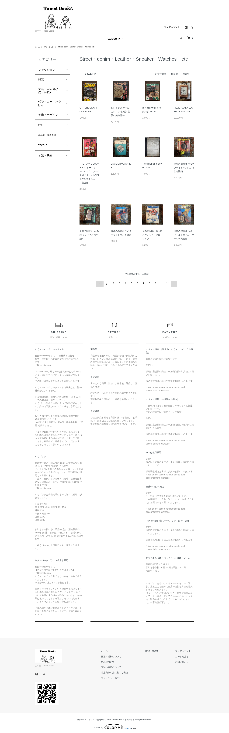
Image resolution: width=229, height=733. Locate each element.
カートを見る (185, 655)
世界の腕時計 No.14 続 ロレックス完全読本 (89, 235)
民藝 (41, 125)
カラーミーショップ (85, 718)
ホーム (38, 47)
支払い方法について (121, 666)
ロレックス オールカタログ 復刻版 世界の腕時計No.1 (120, 111)
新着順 (186, 74)
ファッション (51, 47)
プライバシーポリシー (122, 676)
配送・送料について (121, 655)
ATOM (161, 650)
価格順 (174, 74)
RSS (154, 650)
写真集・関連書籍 (49, 136)
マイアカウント (172, 27)
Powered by (114, 725)
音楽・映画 (45, 158)
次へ (172, 283)
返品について (117, 660)
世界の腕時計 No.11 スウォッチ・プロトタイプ (152, 235)
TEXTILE (44, 147)
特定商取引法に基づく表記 (124, 671)
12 (167, 283)
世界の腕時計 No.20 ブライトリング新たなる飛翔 (184, 168)
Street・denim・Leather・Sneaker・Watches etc (82, 47)
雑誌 (41, 79)
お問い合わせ (185, 660)
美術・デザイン (48, 114)
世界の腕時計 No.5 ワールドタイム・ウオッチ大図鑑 (184, 235)
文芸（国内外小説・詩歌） (48, 90)
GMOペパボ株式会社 (125, 718)
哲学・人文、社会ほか (49, 103)
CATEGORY (114, 39)
